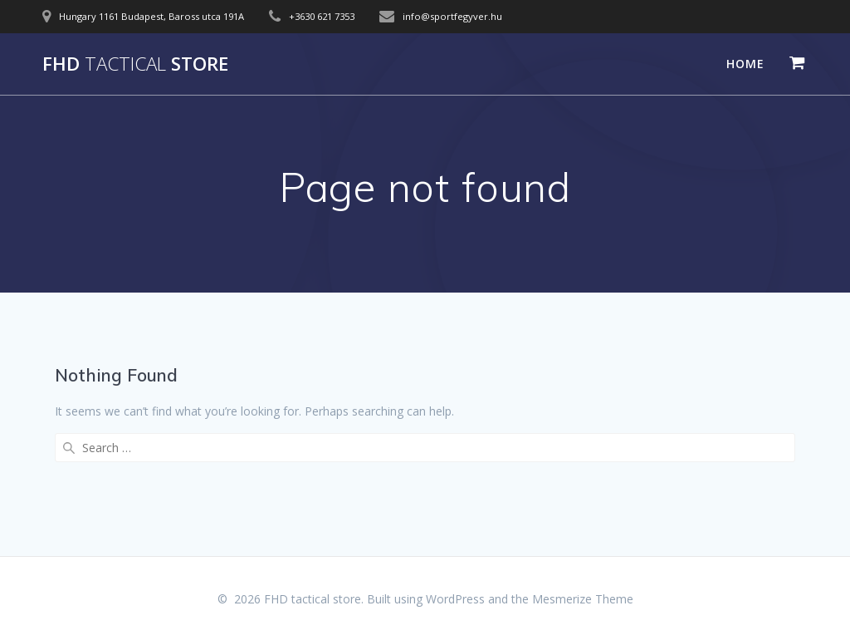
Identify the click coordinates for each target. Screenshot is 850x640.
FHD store (135, 64)
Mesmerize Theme (582, 599)
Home (745, 63)
